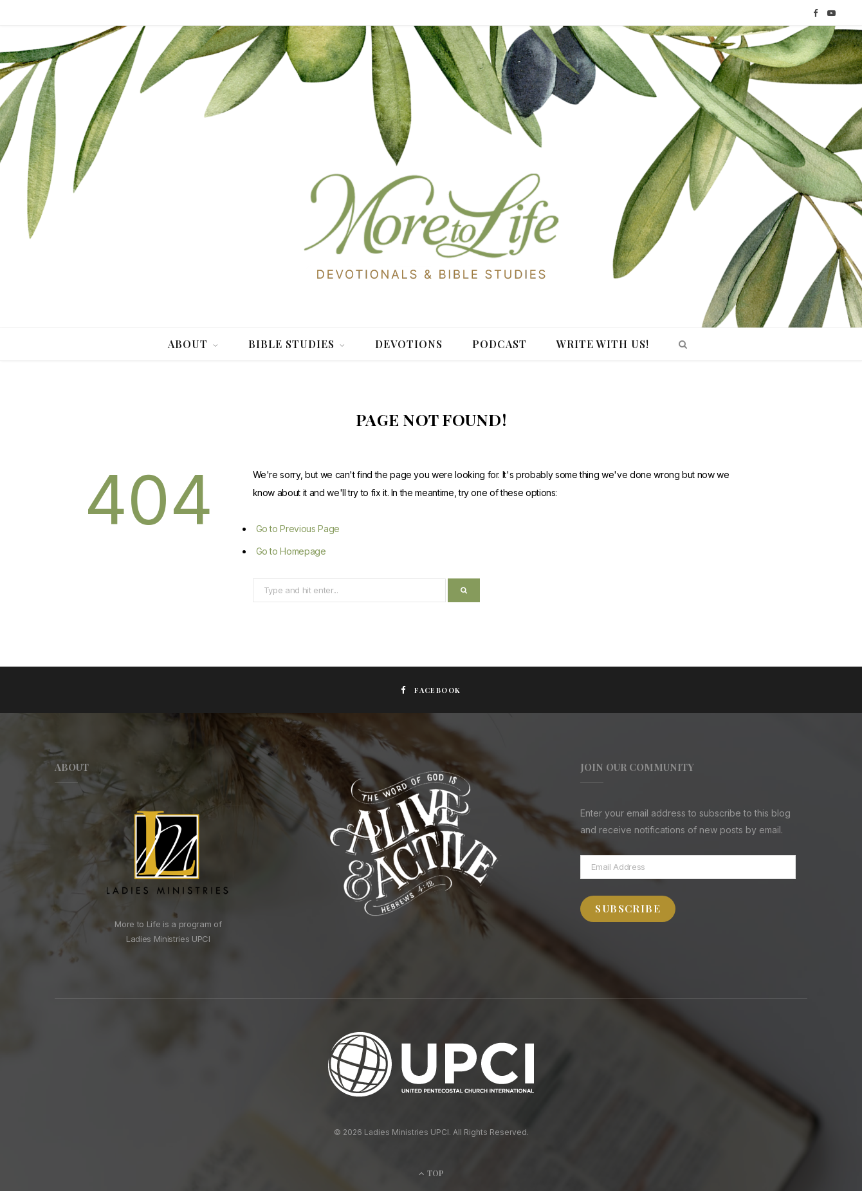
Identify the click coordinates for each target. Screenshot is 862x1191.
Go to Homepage (291, 551)
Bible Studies (291, 344)
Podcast (499, 344)
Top (431, 1173)
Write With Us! (602, 344)
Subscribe (628, 908)
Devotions (409, 344)
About (188, 344)
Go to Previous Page (298, 528)
